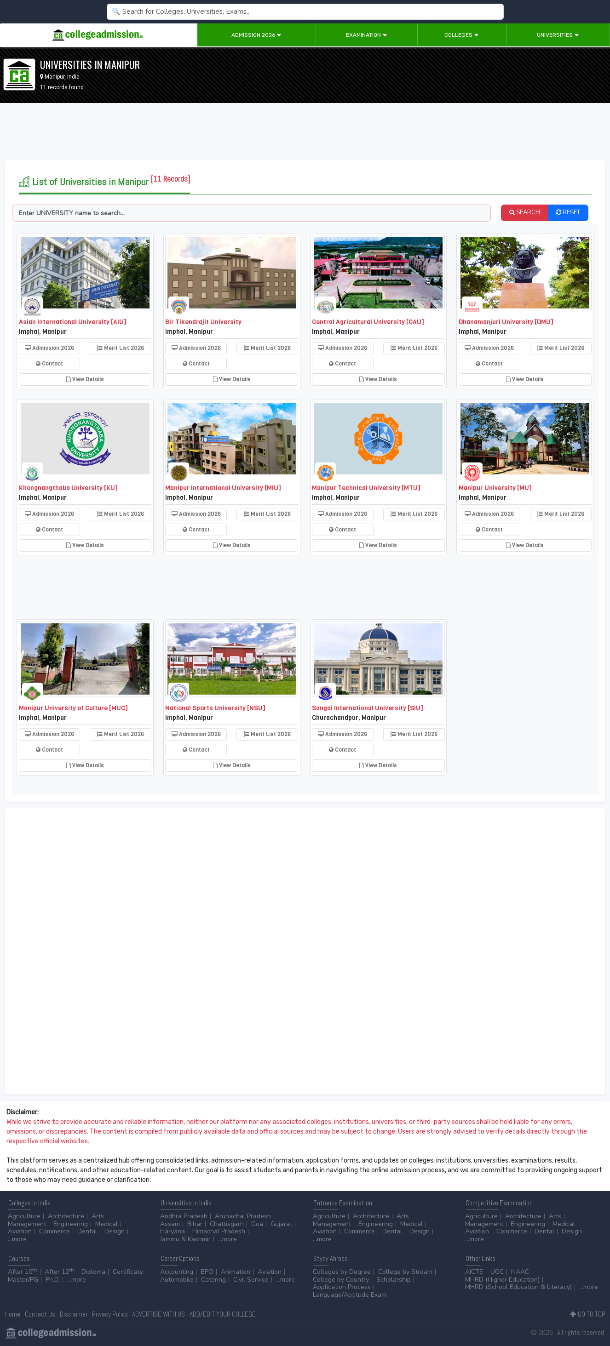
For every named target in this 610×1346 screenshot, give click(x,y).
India (73, 77)
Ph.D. (53, 1279)
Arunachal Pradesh (243, 1216)
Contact (49, 363)
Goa (257, 1224)
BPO (207, 1271)
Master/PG (23, 1279)
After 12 (59, 1271)
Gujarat (281, 1224)
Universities (558, 35)
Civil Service (251, 1279)
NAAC (520, 1271)
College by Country (341, 1279)
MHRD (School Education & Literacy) (518, 1287)
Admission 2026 (256, 35)
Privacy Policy (110, 1314)
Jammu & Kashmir (185, 1239)
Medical (106, 1224)
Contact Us (40, 1314)
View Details (85, 379)
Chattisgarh (227, 1224)
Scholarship (393, 1279)
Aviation (20, 1231)
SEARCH (524, 212)
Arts (98, 1216)
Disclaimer (73, 1314)
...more (17, 1239)
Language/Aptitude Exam (349, 1294)
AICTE (474, 1271)
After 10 (22, 1271)
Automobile (177, 1279)
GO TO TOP (587, 1314)
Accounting (176, 1271)
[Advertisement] (305, 133)
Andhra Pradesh (183, 1216)
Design (114, 1231)
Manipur (54, 77)
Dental (87, 1231)
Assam (170, 1224)
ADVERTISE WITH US (158, 1314)
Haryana (172, 1231)
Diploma (93, 1271)
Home (12, 1314)
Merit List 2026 (120, 348)
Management (27, 1224)
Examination (366, 35)
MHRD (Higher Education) (502, 1279)
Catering (213, 1279)
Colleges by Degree (342, 1271)
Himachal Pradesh (218, 1231)
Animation (235, 1271)
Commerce (54, 1231)
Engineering (70, 1224)
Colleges (461, 35)
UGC (497, 1271)
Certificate (128, 1271)
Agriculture (24, 1216)
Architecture (66, 1216)
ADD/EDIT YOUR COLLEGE (223, 1314)
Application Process (342, 1287)
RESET (568, 212)
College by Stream (405, 1271)
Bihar (194, 1224)
